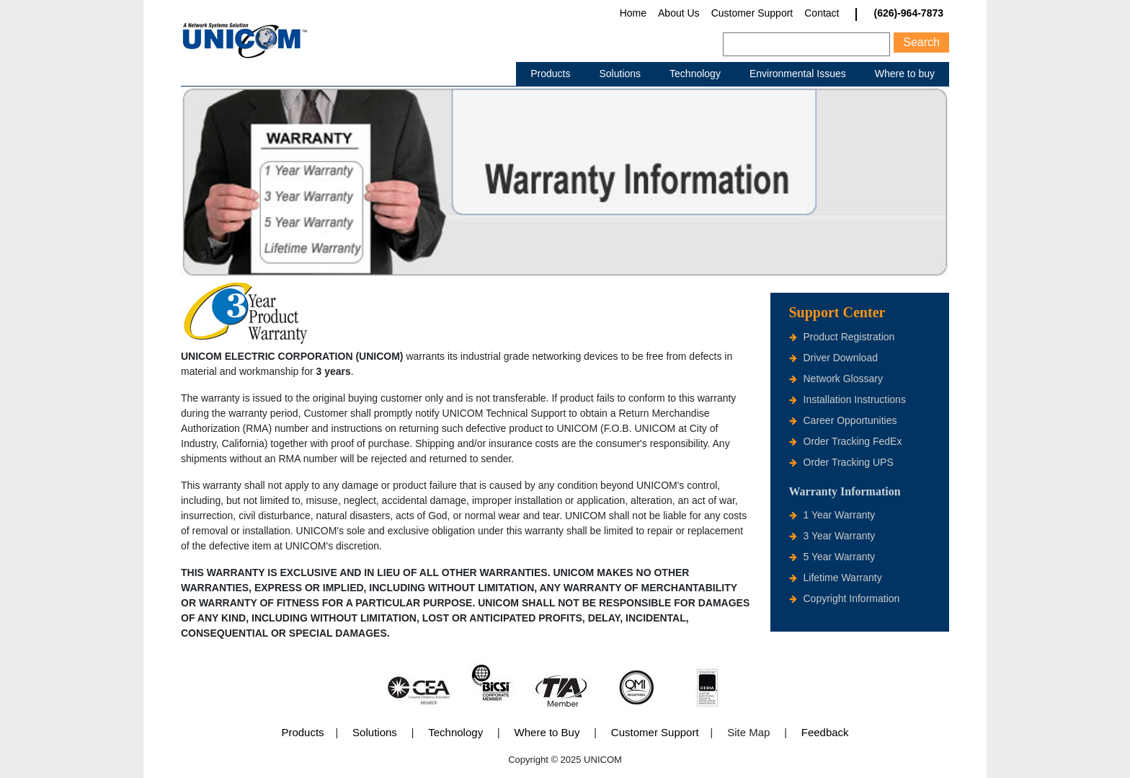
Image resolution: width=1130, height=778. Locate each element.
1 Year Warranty (840, 515)
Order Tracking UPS (849, 462)
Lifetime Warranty (843, 577)
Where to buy (905, 73)
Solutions (620, 73)
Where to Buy (547, 732)
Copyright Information (852, 598)
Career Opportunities (850, 420)
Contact (821, 13)
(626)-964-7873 (908, 13)
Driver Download (841, 357)
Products (550, 73)
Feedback (825, 732)
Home (633, 13)
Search (921, 42)
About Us (679, 13)
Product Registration (849, 336)
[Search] (806, 44)
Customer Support (752, 13)
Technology (695, 73)
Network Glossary (843, 378)
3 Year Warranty (840, 535)
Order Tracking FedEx (853, 441)
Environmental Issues (797, 73)
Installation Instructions (855, 399)
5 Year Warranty (840, 556)
